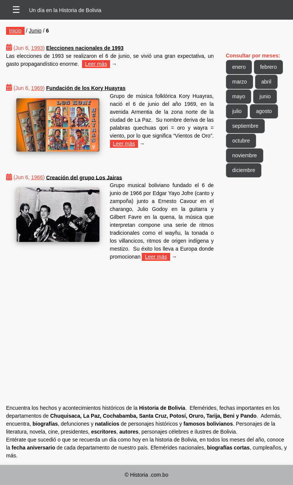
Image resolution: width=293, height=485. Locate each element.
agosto (264, 111)
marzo (239, 82)
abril (266, 82)
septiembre (245, 126)
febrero (268, 67)
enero (239, 67)
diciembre (243, 170)
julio (237, 111)
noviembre (244, 155)
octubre (241, 141)
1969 (37, 88)
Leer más (96, 64)
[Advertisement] (110, 322)
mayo (238, 96)
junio (265, 96)
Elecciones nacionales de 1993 (85, 48)
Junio (35, 31)
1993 (37, 48)
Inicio (15, 31)
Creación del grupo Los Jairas (84, 177)
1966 (37, 177)
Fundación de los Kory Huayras (86, 88)
